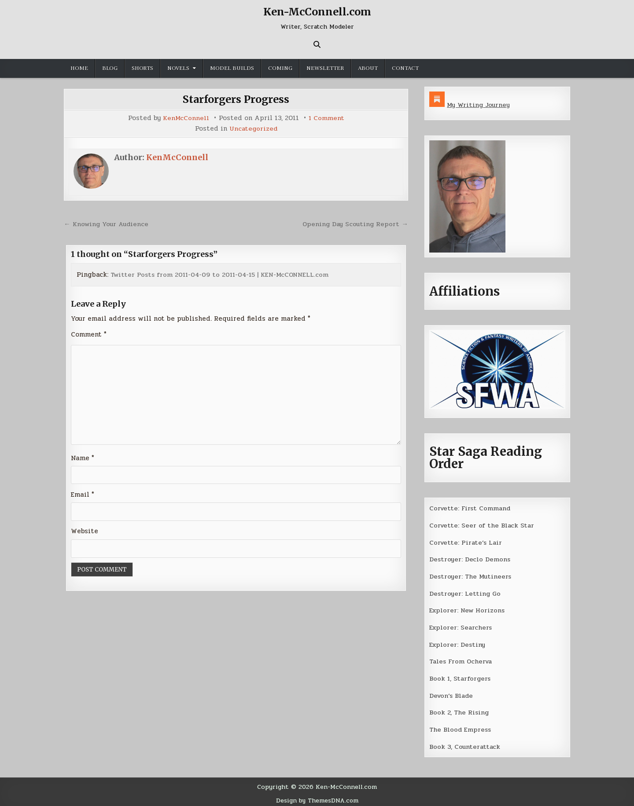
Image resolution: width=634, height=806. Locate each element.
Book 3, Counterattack (465, 743)
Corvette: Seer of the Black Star (482, 525)
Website (84, 531)
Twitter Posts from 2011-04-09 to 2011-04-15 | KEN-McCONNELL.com (223, 273)
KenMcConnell (185, 118)
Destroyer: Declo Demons (470, 558)
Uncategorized (253, 128)
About (368, 68)
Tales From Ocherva (461, 659)
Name (82, 457)
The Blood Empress (460, 727)
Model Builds (232, 68)
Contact (405, 68)
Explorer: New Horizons (468, 609)
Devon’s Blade (452, 693)
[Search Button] (317, 44)
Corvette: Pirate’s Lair (466, 541)
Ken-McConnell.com (317, 11)
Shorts (142, 68)
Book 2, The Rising (459, 709)
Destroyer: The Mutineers (471, 575)
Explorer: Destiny (458, 642)
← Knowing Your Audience (107, 223)
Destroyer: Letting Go (465, 592)
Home (79, 68)
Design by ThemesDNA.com (317, 797)
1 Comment (327, 118)
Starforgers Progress (236, 99)
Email (82, 494)
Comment (89, 333)
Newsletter (325, 68)
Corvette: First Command (470, 507)
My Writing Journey (479, 104)
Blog (110, 68)
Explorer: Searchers (461, 625)
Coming (280, 68)
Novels (178, 68)
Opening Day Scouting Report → (354, 223)
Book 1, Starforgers (460, 676)
